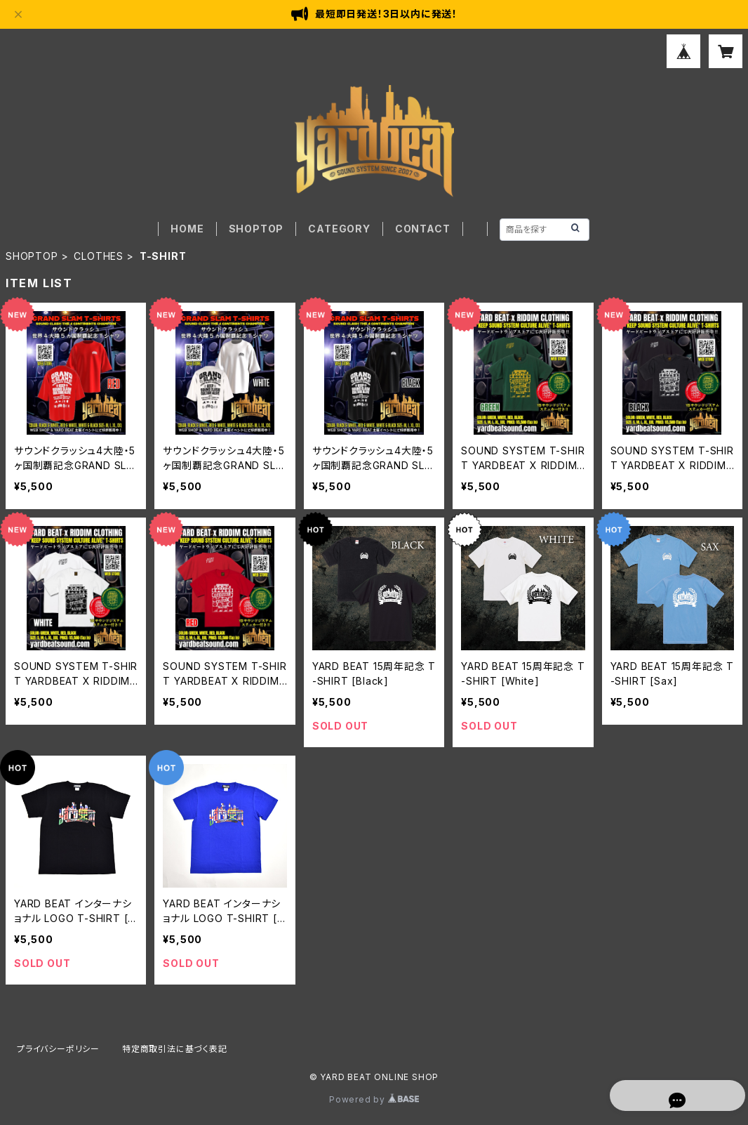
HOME (187, 229)
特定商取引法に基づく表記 (174, 1049)
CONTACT (422, 229)
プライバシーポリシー (58, 1049)
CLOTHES (98, 256)
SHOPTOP (256, 229)
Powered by (374, 1099)
